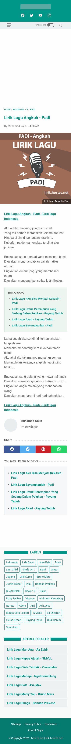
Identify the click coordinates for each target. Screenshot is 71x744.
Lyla (28, 583)
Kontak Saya (35, 730)
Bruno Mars (43, 576)
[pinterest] (43, 449)
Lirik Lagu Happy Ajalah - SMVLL (29, 658)
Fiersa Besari (13, 620)
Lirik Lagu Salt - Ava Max (24, 685)
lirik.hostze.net (54, 738)
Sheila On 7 (28, 569)
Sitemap (16, 724)
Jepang (10, 576)
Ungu (54, 569)
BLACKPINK (13, 591)
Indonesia (12, 562)
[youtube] (40, 15)
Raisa (43, 591)
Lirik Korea (26, 576)
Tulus (58, 562)
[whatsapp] (59, 449)
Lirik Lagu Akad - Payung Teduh (32, 319)
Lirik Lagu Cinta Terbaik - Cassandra (32, 667)
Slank (43, 569)
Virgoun (30, 598)
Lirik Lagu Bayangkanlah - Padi (32, 325)
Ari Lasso (44, 605)
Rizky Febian (13, 598)
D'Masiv (37, 612)
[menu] (9, 25)
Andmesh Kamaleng (51, 598)
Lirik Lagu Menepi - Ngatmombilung (31, 676)
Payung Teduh (34, 620)
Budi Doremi (54, 620)
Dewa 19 (30, 591)
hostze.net (37, 738)
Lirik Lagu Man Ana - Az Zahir (27, 649)
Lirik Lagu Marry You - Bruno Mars (30, 694)
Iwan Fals (44, 562)
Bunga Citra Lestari (17, 612)
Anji (32, 605)
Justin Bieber (13, 583)
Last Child (12, 569)
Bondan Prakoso (45, 583)
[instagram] (49, 15)
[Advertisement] (35, 68)
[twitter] (31, 15)
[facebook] (22, 15)
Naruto (10, 605)
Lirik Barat (28, 562)
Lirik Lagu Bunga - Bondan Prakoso (31, 703)
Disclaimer (51, 724)
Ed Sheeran (53, 612)
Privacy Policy (33, 724)
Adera (22, 605)
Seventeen (12, 627)
